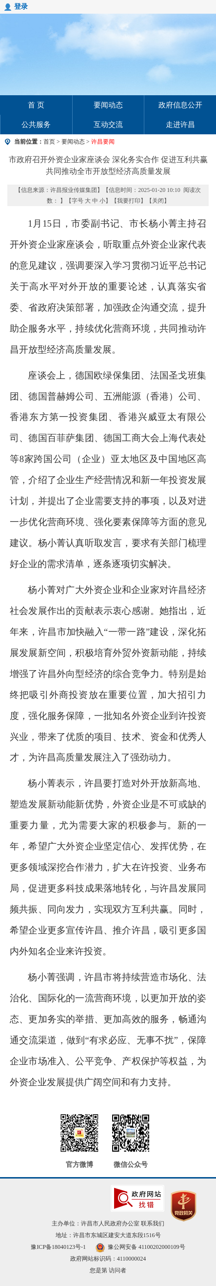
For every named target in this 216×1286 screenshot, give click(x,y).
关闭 (158, 200)
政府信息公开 (180, 105)
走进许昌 (180, 124)
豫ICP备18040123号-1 (58, 1247)
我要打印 (128, 200)
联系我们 (152, 1223)
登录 (21, 6)
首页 (49, 141)
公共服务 (36, 124)
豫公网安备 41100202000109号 (140, 1247)
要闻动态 (108, 105)
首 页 (36, 105)
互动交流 (108, 124)
